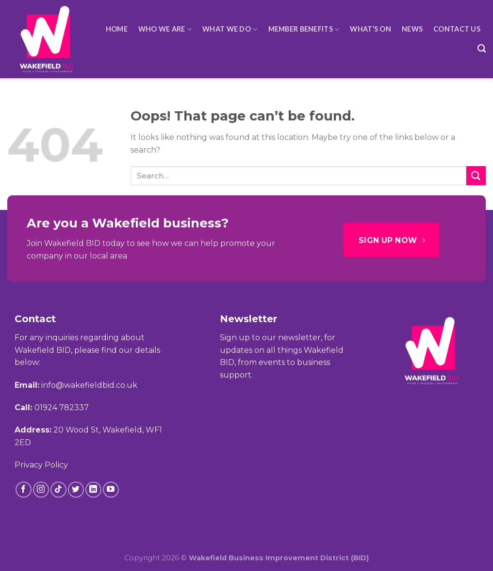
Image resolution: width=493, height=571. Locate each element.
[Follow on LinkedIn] (93, 490)
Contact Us (456, 29)
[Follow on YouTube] (111, 490)
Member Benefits (304, 29)
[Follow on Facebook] (24, 490)
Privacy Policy (41, 464)
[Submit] (476, 175)
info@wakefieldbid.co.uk (89, 385)
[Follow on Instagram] (41, 490)
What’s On (370, 29)
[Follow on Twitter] (76, 490)
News (412, 29)
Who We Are (165, 29)
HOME (117, 29)
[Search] (481, 49)
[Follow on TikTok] (58, 490)
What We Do (229, 29)
